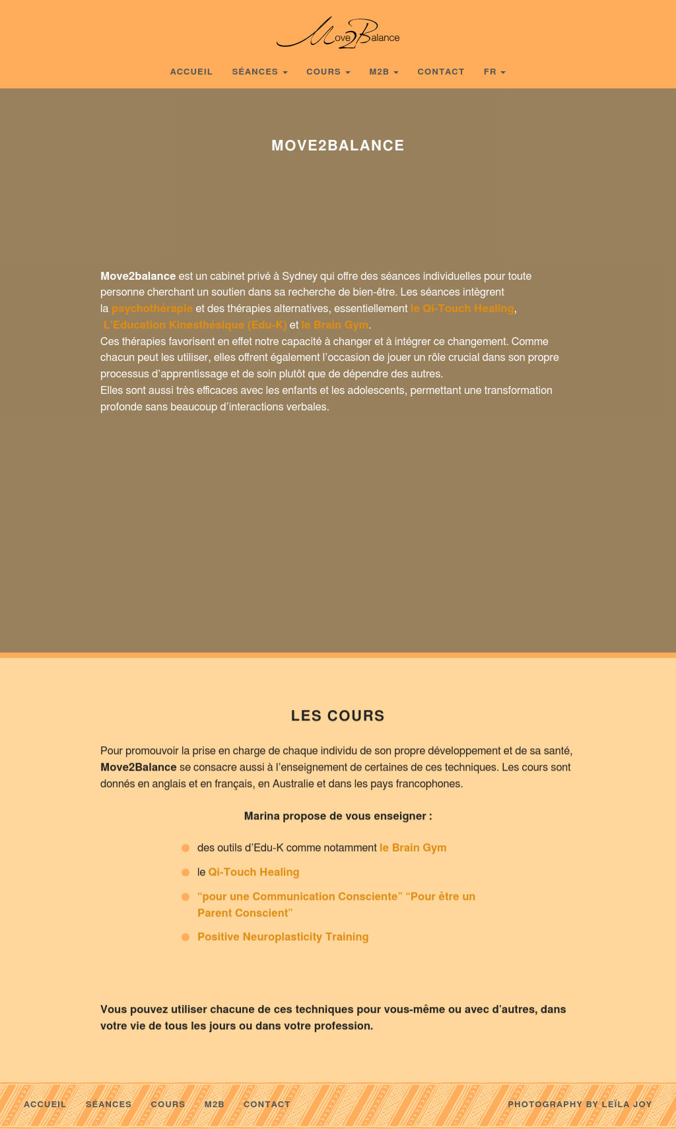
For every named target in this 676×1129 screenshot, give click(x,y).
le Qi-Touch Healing (462, 309)
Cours (323, 72)
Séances (255, 72)
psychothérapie (152, 309)
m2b (379, 72)
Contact (441, 72)
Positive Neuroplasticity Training (283, 941)
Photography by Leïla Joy (580, 1105)
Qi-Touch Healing (253, 877)
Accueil (191, 72)
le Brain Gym (334, 325)
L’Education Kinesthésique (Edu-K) (195, 325)
